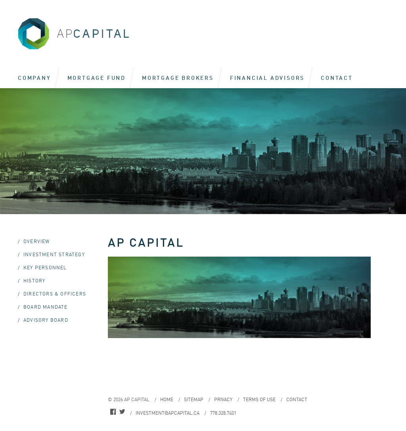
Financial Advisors (267, 77)
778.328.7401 (223, 413)
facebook (113, 413)
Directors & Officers (54, 294)
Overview (36, 241)
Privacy (223, 399)
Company (34, 77)
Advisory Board (45, 320)
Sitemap (193, 399)
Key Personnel (45, 268)
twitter (122, 413)
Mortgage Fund (96, 77)
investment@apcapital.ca (167, 413)
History (34, 281)
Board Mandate (45, 307)
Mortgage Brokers (178, 77)
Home (166, 399)
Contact (337, 77)
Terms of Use (259, 399)
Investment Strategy (54, 254)
